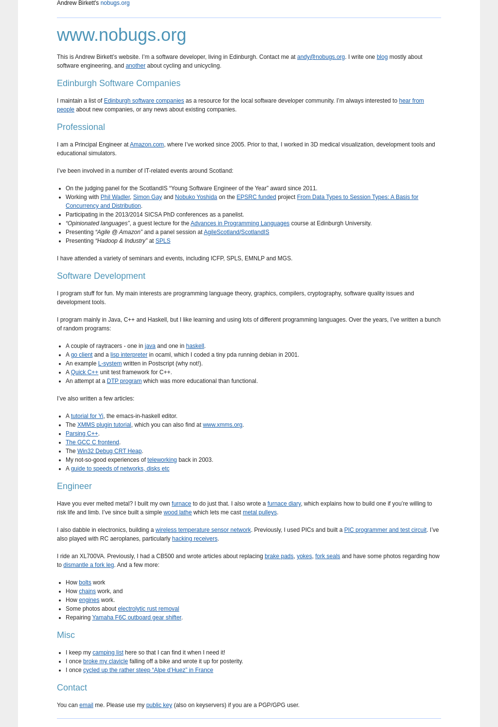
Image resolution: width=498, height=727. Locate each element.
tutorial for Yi (87, 416)
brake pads (279, 556)
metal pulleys (260, 512)
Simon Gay (147, 197)
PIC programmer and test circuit (385, 530)
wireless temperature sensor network (203, 530)
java (150, 346)
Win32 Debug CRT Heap (109, 451)
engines (89, 600)
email (86, 705)
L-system (110, 363)
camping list (107, 652)
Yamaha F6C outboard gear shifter (136, 617)
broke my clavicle (105, 661)
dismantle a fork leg (88, 565)
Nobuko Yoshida (196, 197)
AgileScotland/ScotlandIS (236, 232)
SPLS (163, 240)
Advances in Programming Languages (240, 223)
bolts (85, 582)
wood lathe (177, 512)
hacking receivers (194, 538)
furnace (181, 503)
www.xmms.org (222, 424)
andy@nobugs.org (321, 57)
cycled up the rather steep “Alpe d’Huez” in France (148, 670)
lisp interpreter (128, 354)
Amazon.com (147, 144)
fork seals (327, 556)
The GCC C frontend (92, 442)
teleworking (162, 459)
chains (87, 591)
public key (159, 705)
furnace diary (284, 503)
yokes (304, 556)
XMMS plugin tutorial (104, 424)
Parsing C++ (82, 433)
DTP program (124, 381)
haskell (195, 346)
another (135, 65)
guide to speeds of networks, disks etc (120, 468)
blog (382, 57)
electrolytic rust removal (148, 608)
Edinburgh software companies (144, 100)
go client (82, 354)
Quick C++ (85, 372)
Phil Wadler (115, 197)
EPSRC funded (256, 197)
